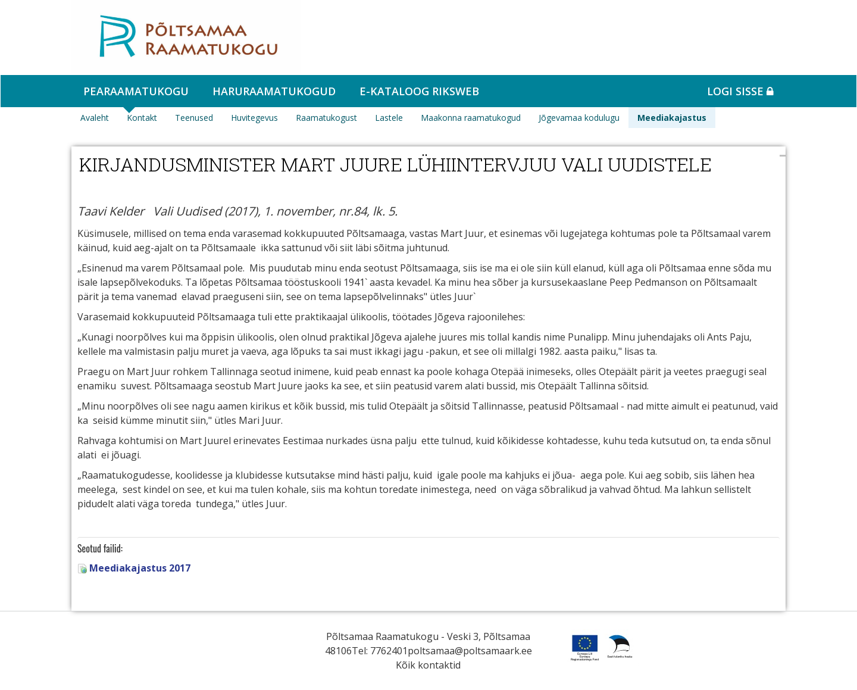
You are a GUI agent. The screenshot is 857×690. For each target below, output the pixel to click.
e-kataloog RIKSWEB (419, 91)
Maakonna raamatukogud (471, 117)
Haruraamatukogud (274, 91)
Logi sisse (740, 91)
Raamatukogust (326, 117)
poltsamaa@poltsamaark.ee (470, 650)
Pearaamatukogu (136, 91)
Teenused (194, 117)
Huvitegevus (254, 117)
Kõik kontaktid (428, 665)
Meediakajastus (671, 117)
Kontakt (142, 117)
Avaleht (94, 117)
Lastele (389, 117)
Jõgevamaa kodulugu (579, 117)
